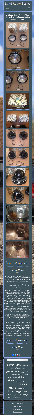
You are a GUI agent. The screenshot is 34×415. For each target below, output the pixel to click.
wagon (24, 368)
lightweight (20, 374)
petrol (10, 364)
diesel (11, 380)
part (13, 397)
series (23, 384)
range (18, 391)
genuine (9, 372)
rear (17, 371)
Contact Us (17, 406)
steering (22, 372)
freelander (18, 397)
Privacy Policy (17, 409)
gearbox (24, 381)
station (18, 381)
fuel (26, 374)
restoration (11, 385)
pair (17, 385)
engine (15, 395)
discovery (23, 394)
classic (9, 395)
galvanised (11, 368)
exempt (14, 374)
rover (12, 388)
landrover (22, 388)
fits (27, 371)
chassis (18, 368)
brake (9, 397)
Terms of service (17, 412)
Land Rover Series (17, 403)
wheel (24, 392)
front (10, 391)
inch (8, 374)
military (24, 397)
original (25, 365)
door (15, 378)
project (9, 378)
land (18, 364)
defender (23, 377)
